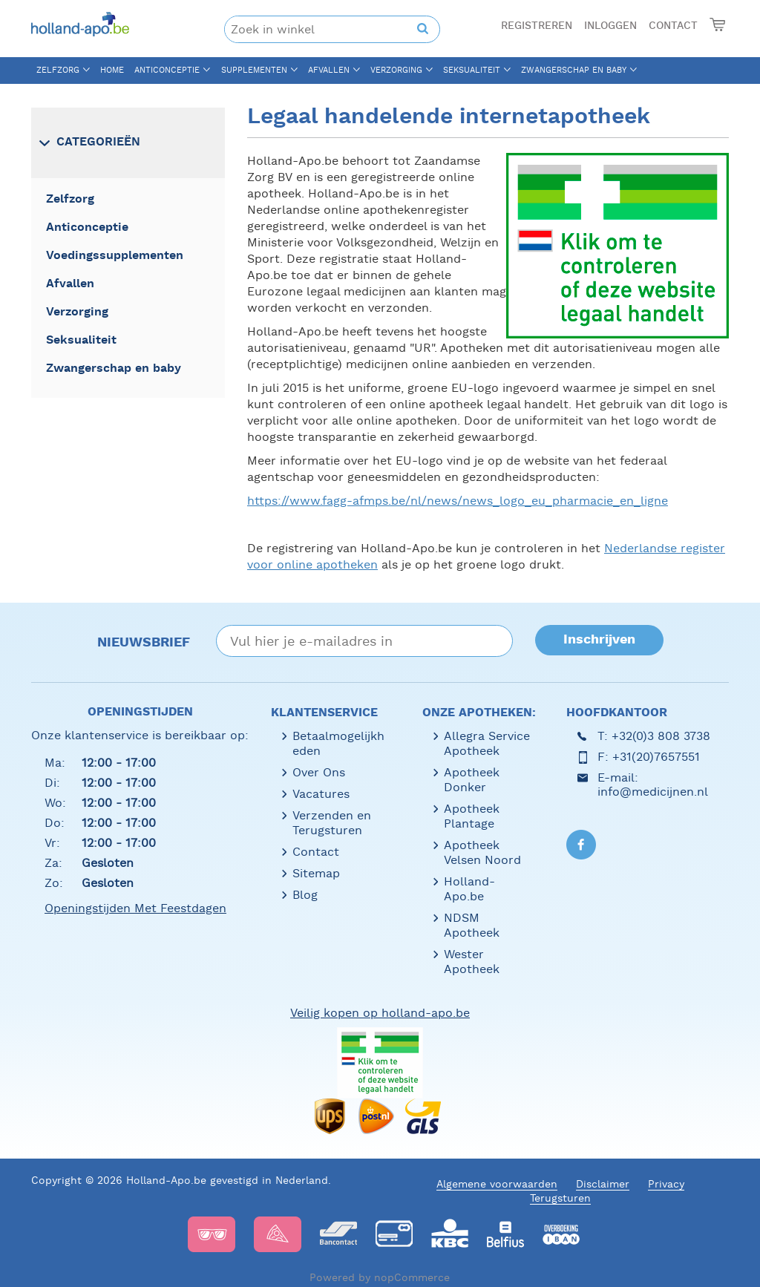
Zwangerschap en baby (573, 70)
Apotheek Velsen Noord (482, 852)
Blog (305, 895)
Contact (673, 26)
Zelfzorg (57, 70)
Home (112, 70)
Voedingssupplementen (114, 256)
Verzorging (396, 70)
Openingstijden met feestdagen (135, 908)
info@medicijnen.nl (652, 792)
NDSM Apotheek (471, 925)
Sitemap (316, 873)
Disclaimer (602, 1184)
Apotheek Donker (471, 779)
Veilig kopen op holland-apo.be (380, 1013)
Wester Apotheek (471, 961)
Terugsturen (560, 1198)
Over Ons (318, 772)
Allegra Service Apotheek (487, 743)
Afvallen (329, 70)
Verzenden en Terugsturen (331, 822)
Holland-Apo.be (469, 888)
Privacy (666, 1184)
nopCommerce (412, 1277)
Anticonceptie (167, 70)
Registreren (536, 26)
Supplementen (254, 70)
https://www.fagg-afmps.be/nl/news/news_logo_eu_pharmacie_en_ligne (457, 501)
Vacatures (321, 794)
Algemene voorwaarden (496, 1184)
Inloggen (610, 26)
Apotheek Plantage (471, 816)
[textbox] (321, 29)
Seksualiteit (471, 70)
